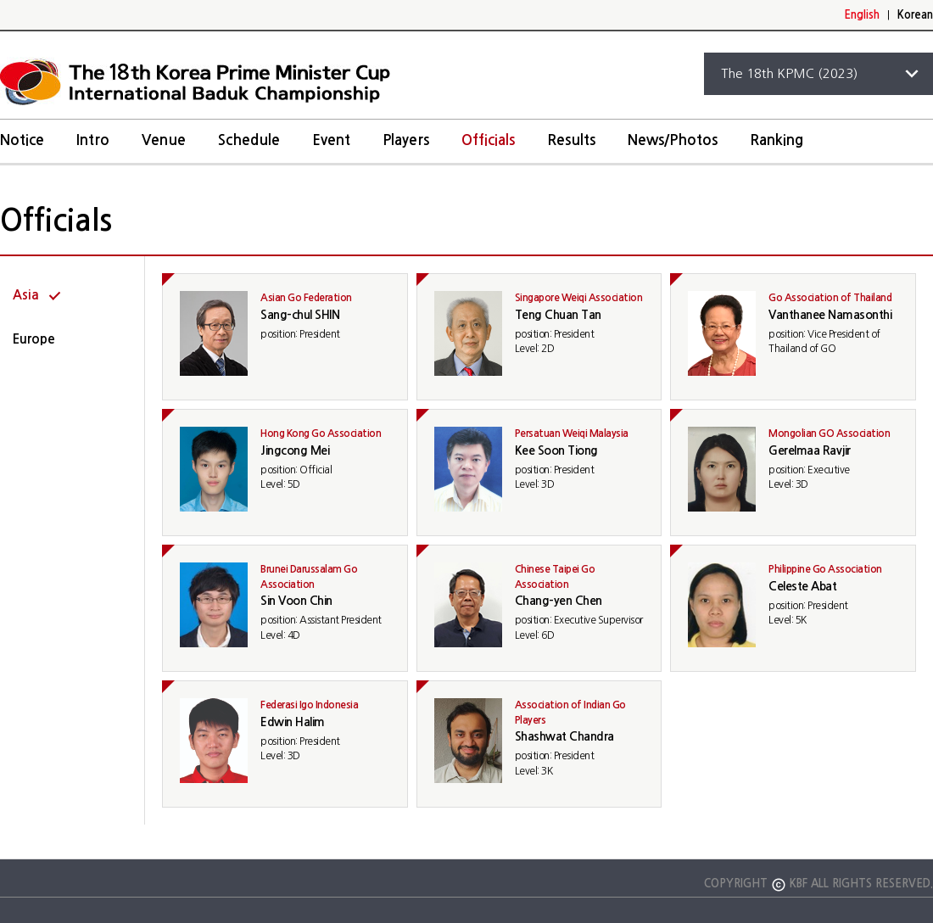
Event (331, 140)
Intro (92, 140)
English (862, 14)
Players (406, 140)
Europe (34, 339)
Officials (488, 140)
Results (571, 140)
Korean (915, 14)
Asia (26, 294)
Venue (164, 140)
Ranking (776, 140)
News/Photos (673, 140)
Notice (22, 140)
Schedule (249, 140)
